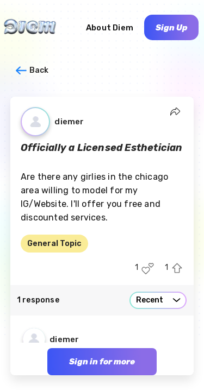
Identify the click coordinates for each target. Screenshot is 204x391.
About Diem (109, 28)
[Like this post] (147, 268)
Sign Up (172, 28)
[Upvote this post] (177, 268)
